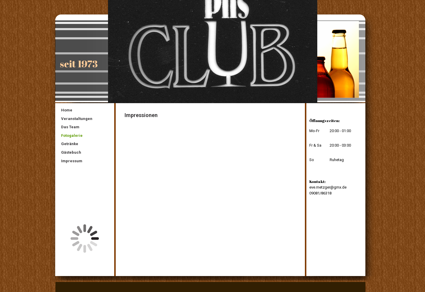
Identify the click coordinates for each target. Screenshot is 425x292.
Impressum (71, 161)
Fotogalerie (72, 135)
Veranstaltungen (76, 118)
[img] (212, 51)
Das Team (70, 127)
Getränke (69, 144)
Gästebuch (71, 152)
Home (66, 110)
